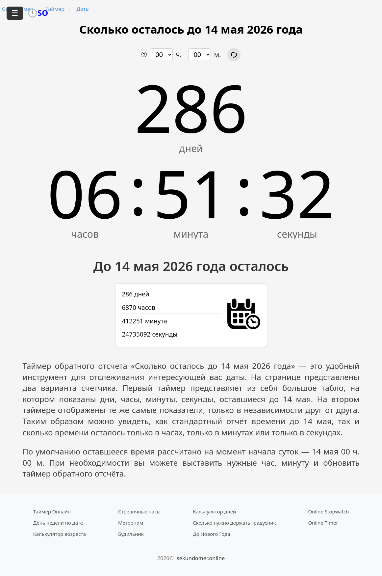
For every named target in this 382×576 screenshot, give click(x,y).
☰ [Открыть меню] (14, 13)
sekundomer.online (201, 558)
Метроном (130, 522)
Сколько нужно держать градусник (234, 522)
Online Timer (323, 522)
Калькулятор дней (214, 511)
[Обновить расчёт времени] (234, 54)
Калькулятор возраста (59, 534)
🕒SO (38, 12)
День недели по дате (58, 522)
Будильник (131, 534)
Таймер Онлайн (52, 511)
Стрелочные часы (139, 511)
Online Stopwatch (328, 511)
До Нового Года (211, 534)
